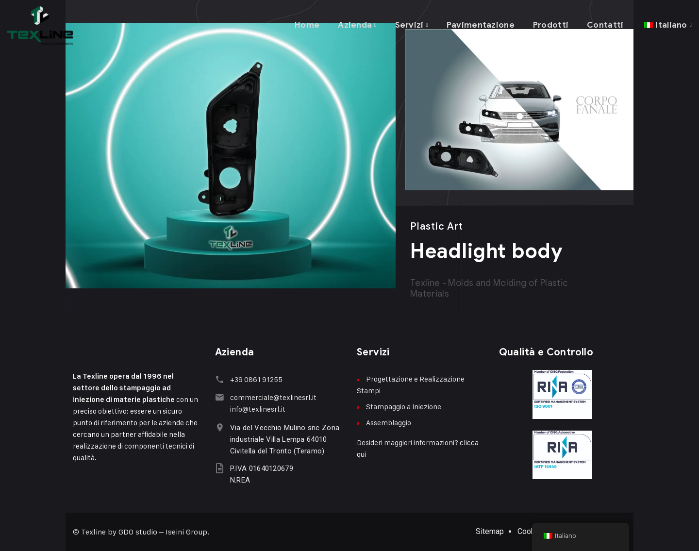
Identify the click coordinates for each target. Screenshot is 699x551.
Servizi (407, 24)
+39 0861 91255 (256, 379)
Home (305, 24)
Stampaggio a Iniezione (403, 406)
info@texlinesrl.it (257, 408)
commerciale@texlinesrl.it (273, 396)
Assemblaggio (388, 422)
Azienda (353, 24)
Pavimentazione (480, 24)
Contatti (604, 24)
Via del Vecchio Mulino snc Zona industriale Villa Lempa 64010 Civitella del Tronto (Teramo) (284, 439)
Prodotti (550, 24)
